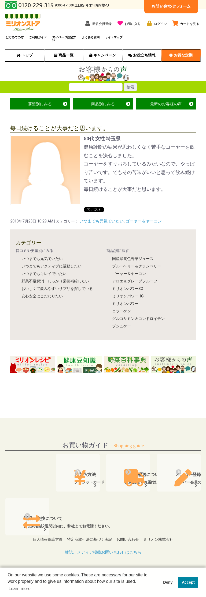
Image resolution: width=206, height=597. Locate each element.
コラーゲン (121, 311)
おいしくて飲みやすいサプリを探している (57, 288)
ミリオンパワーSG (127, 288)
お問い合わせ (128, 538)
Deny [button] (167, 582)
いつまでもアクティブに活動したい (51, 266)
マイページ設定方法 (64, 39)
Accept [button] (188, 582)
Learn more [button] (20, 588)
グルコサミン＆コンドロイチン (138, 318)
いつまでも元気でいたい (100, 221)
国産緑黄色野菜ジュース (132, 258)
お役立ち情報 (144, 55)
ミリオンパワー (125, 303)
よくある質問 (91, 37)
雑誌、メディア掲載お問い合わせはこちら (103, 549)
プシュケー (121, 326)
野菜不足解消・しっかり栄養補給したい (55, 281)
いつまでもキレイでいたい (44, 273)
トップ (27, 55)
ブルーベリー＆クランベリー (136, 266)
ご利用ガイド (38, 37)
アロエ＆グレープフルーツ (134, 281)
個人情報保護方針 (45, 538)
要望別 (40, 104)
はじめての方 (15, 37)
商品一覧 (65, 55)
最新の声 (165, 104)
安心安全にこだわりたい (42, 296)
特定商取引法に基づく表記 (88, 538)
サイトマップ (114, 37)
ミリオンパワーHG (128, 296)
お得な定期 (183, 55)
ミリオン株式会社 (161, 538)
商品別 (103, 104)
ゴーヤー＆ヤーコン (139, 221)
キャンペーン (104, 55)
